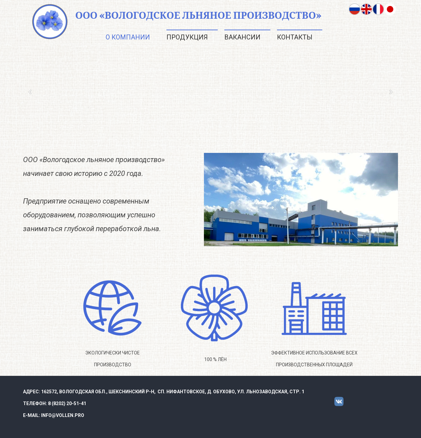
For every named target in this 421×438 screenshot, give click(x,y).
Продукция (187, 37)
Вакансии (242, 37)
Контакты (294, 37)
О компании (128, 37)
